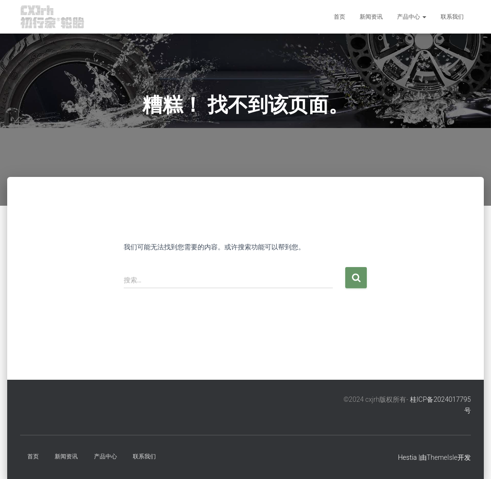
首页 (339, 16)
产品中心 (411, 16)
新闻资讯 (371, 16)
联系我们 (452, 16)
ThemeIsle (442, 457)
